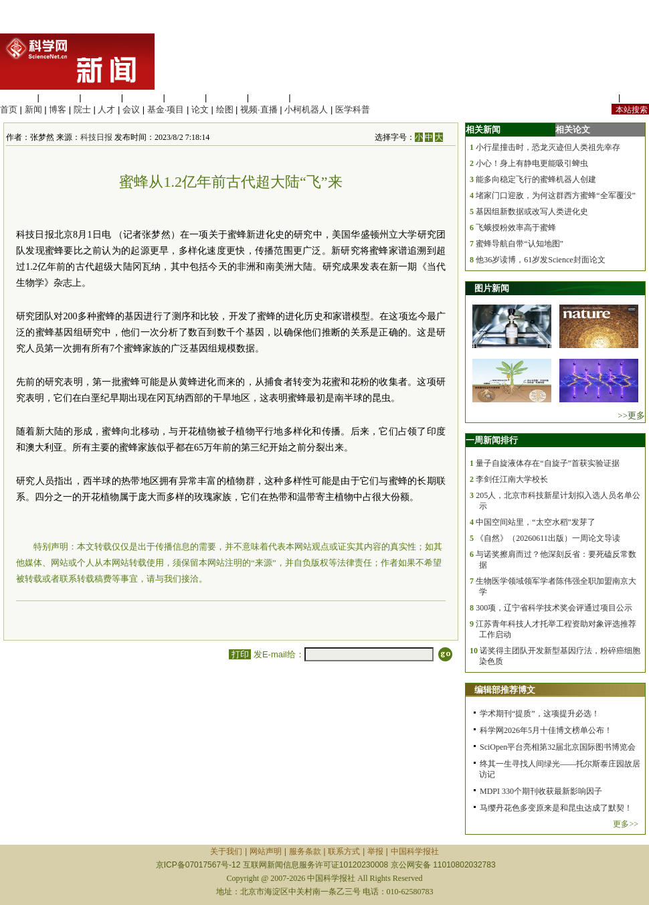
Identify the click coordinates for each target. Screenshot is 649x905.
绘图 (225, 109)
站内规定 (598, 97)
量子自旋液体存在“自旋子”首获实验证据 (548, 463)
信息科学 (184, 97)
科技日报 (96, 137)
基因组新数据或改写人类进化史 (532, 211)
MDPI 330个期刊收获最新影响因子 (541, 791)
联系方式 (344, 851)
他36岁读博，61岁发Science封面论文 (540, 259)
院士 (82, 109)
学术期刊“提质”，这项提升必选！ (539, 713)
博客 (57, 109)
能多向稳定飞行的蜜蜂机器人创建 (536, 179)
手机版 (636, 97)
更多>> (625, 824)
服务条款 (305, 851)
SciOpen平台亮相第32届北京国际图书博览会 (558, 747)
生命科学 (17, 97)
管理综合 (310, 97)
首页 (8, 109)
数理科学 (269, 97)
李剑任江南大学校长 (512, 479)
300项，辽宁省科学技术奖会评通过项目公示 (554, 607)
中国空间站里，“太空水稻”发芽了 (535, 522)
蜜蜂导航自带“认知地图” (519, 243)
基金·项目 (166, 109)
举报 (375, 851)
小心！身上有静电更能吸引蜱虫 (532, 163)
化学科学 (101, 97)
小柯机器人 (306, 109)
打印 (240, 654)
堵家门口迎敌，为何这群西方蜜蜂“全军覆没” (556, 195)
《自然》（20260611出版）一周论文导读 (548, 538)
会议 (131, 109)
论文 (200, 109)
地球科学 (226, 97)
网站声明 (266, 851)
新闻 (33, 109)
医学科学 (59, 97)
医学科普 (352, 109)
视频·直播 (259, 109)
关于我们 (226, 851)
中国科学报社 (415, 851)
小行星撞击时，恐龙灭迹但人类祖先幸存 (548, 147)
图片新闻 (491, 288)
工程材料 (143, 97)
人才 (106, 109)
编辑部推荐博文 (504, 690)
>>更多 (631, 415)
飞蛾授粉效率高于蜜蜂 (516, 227)
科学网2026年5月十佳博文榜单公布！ (546, 730)
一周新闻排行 (492, 440)
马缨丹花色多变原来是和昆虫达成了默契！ (556, 808)
